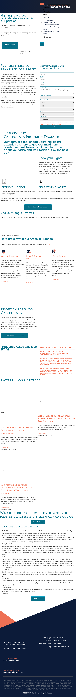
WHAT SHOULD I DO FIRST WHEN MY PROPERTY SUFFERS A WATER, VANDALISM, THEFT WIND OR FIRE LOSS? (55, 353)
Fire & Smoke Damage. (33, 257)
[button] (57, 347)
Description (44, 87)
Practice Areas (47, 13)
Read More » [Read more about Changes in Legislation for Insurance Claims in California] (5, 447)
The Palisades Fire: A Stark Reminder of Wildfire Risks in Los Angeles (56, 418)
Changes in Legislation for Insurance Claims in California (17, 430)
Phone (42, 82)
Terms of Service (56, 124)
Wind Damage (60, 256)
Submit (57, 127)
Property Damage (46, 95)
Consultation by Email (11, 670)
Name (42, 72)
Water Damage (9, 256)
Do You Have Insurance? (47, 112)
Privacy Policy (44, 124)
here (49, 244)
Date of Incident (45, 100)
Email (42, 77)
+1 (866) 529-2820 (59, 7)
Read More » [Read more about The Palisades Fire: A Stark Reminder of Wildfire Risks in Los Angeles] (42, 433)
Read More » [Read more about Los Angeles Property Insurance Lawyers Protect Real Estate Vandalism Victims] (5, 507)
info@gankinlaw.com (13, 672)
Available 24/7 (12, 658)
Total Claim (44, 116)
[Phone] (57, 85)
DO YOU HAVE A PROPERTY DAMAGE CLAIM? (55, 347)
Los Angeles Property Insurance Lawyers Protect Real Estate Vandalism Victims (17, 489)
